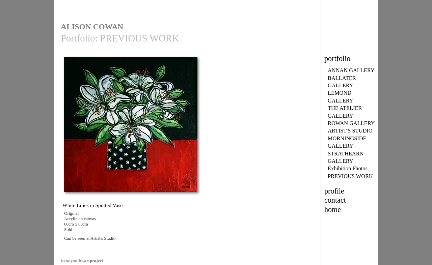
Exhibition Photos (348, 168)
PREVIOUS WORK (350, 176)
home (332, 209)
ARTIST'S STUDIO (350, 130)
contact (335, 200)
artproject (82, 260)
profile (334, 191)
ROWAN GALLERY (351, 123)
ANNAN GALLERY (351, 70)
